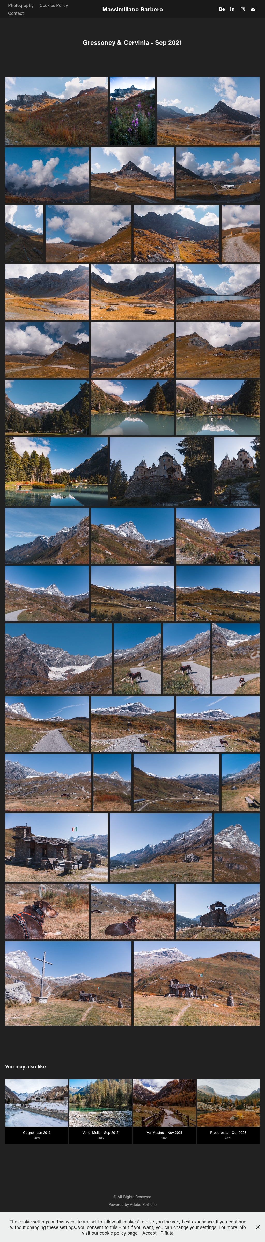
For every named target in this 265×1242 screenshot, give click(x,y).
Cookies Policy (54, 5)
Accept (149, 1233)
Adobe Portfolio (143, 1204)
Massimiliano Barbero (132, 9)
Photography (20, 5)
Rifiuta (167, 1233)
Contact (16, 13)
